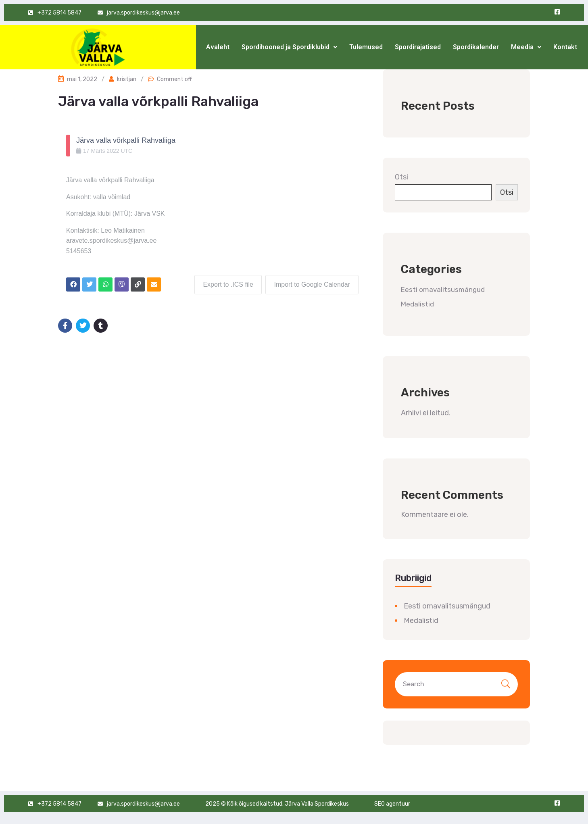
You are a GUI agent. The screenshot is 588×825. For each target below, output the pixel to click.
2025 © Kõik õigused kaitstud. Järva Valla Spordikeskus (277, 803)
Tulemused (366, 47)
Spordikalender (476, 47)
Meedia (526, 47)
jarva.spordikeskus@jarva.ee (143, 803)
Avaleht (217, 47)
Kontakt (565, 47)
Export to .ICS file (228, 284)
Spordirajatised (418, 47)
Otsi (401, 177)
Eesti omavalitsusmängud (443, 289)
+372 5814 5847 (59, 803)
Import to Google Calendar (312, 284)
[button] (289, 47)
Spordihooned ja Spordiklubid (289, 47)
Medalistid (417, 304)
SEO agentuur (392, 803)
